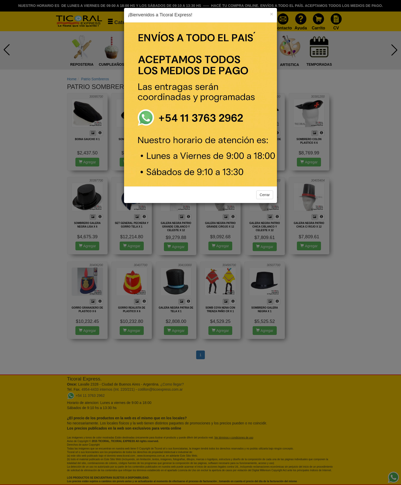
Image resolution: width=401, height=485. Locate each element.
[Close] (271, 14)
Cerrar (265, 195)
